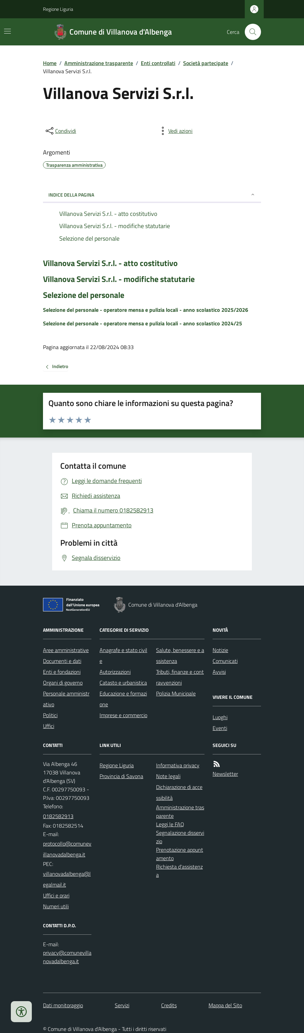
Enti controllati (158, 63)
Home (50, 63)
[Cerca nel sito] (250, 32)
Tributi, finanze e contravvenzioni (180, 677)
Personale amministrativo (66, 698)
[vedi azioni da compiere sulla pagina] (175, 130)
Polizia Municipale (176, 693)
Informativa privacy (177, 765)
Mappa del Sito (225, 1005)
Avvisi (219, 672)
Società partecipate (205, 63)
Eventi (220, 728)
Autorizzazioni (115, 672)
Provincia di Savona (121, 776)
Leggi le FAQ (170, 824)
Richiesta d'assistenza (179, 871)
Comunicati (225, 661)
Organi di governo (63, 682)
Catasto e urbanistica (123, 682)
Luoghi (220, 717)
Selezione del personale (83, 295)
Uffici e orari (56, 895)
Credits (169, 1005)
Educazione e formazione (123, 698)
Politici (50, 715)
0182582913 (58, 816)
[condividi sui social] (60, 130)
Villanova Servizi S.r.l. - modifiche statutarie (119, 279)
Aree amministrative (66, 650)
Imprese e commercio (123, 715)
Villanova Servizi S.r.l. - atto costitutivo (110, 263)
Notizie (220, 650)
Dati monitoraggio (63, 1005)
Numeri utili (56, 906)
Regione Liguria (58, 9)
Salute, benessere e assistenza (180, 655)
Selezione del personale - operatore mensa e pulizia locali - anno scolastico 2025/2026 (145, 310)
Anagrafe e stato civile (123, 655)
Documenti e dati (62, 661)
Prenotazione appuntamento (179, 854)
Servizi (122, 1005)
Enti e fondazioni (62, 672)
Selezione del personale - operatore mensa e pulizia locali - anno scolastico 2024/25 (142, 323)
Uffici (48, 726)
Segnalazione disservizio (180, 837)
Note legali (168, 776)
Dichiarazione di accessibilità (179, 792)
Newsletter (225, 774)
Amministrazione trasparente (98, 63)
